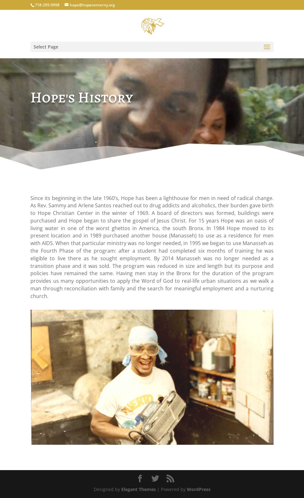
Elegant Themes (138, 489)
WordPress (199, 489)
